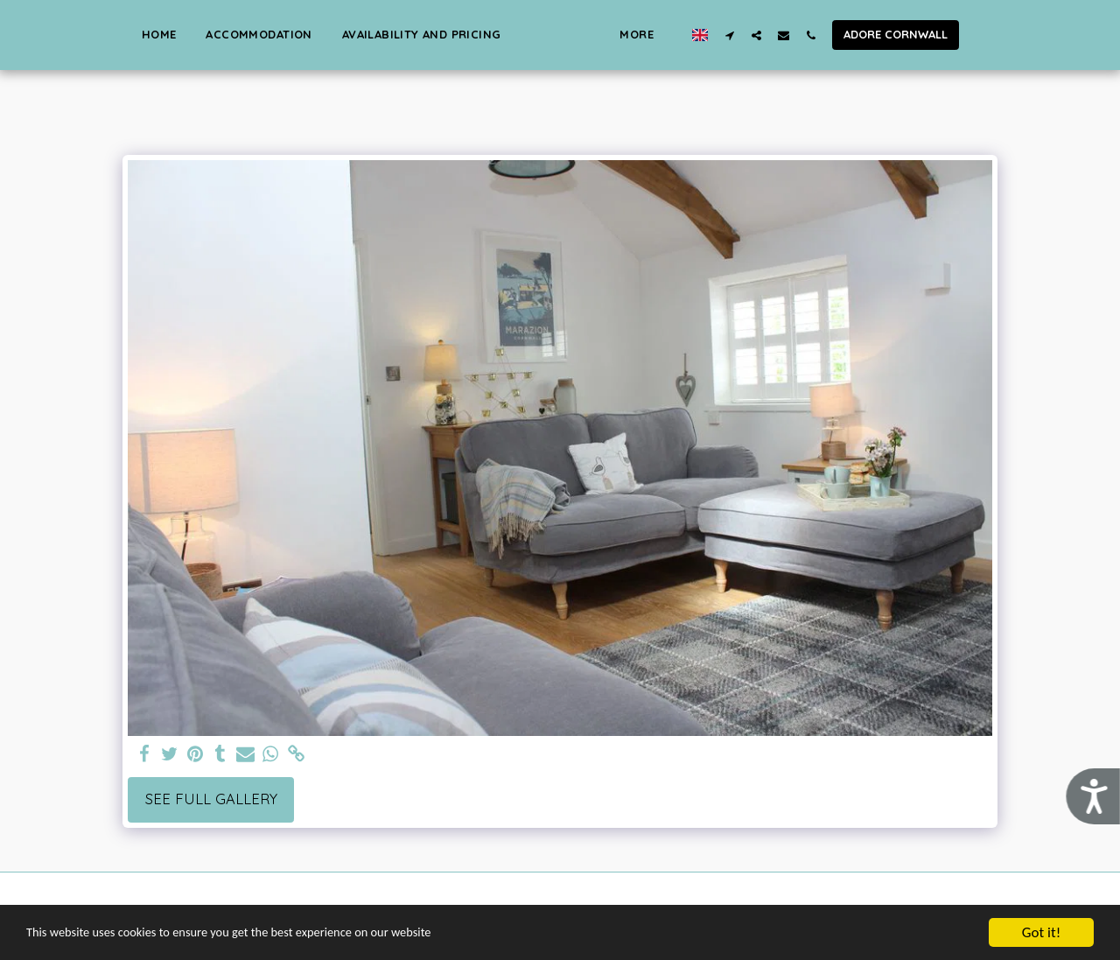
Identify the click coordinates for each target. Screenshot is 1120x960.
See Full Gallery (211, 798)
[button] (969, 35)
